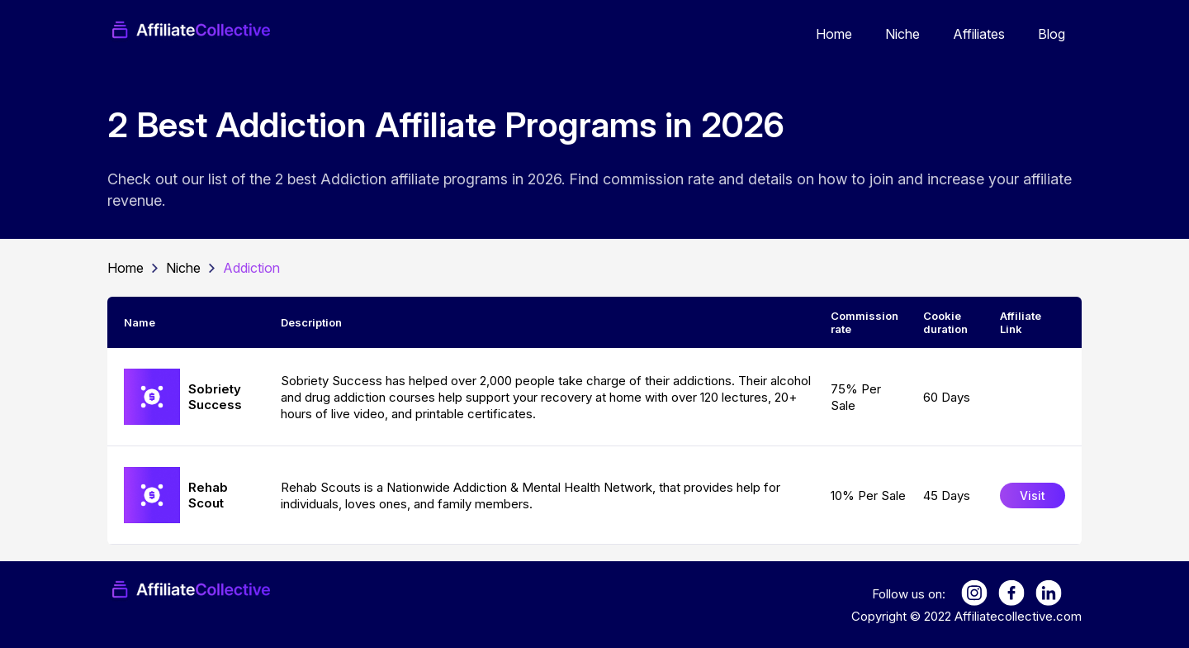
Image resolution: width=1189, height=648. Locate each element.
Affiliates (979, 34)
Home (834, 34)
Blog (1051, 34)
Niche (902, 34)
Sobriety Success (215, 396)
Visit (1032, 495)
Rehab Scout (208, 495)
